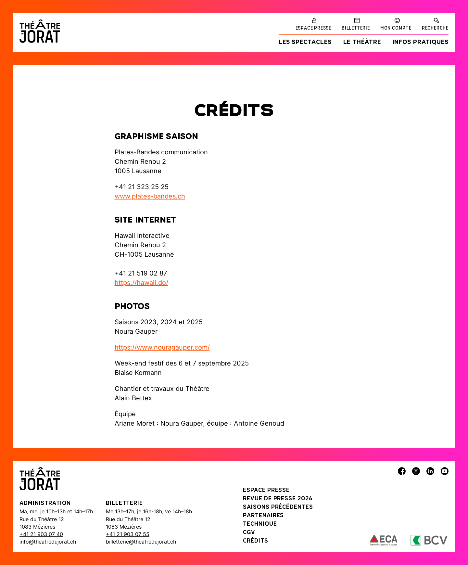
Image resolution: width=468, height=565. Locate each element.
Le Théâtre (362, 42)
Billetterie (356, 28)
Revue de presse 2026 (277, 499)
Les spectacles (305, 42)
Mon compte (395, 28)
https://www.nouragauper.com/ (162, 347)
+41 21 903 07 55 (127, 534)
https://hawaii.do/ (141, 283)
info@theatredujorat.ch (47, 541)
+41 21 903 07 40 (41, 534)
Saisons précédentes (278, 507)
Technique (260, 524)
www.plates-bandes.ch (150, 196)
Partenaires (263, 516)
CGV (249, 533)
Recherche (435, 28)
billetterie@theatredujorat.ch (141, 541)
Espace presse (313, 28)
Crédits (255, 541)
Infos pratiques (421, 42)
